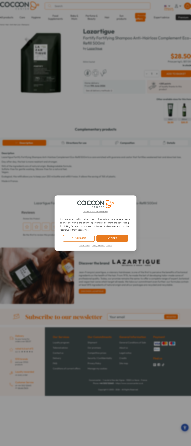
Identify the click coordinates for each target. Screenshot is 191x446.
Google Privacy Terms (102, 245)
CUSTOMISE (79, 238)
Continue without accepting (95, 211)
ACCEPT (112, 238)
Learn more (84, 245)
